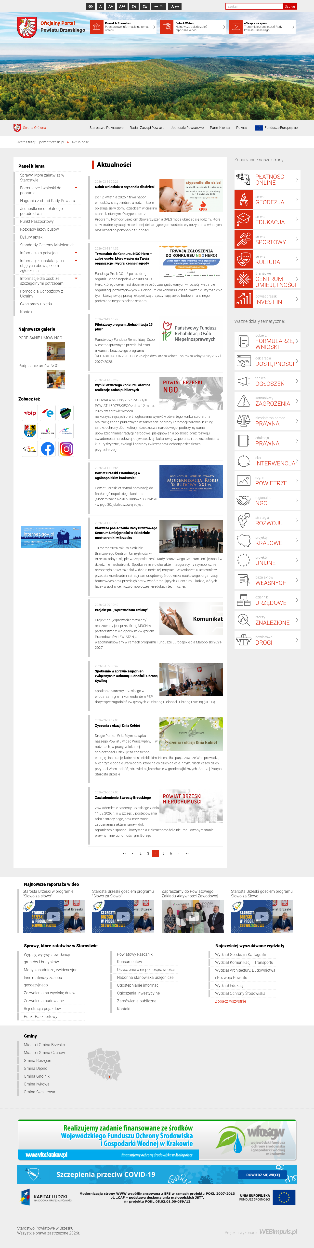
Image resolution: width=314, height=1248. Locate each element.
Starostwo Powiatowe (106, 128)
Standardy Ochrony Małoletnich (47, 245)
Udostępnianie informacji (138, 985)
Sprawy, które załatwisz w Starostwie (42, 177)
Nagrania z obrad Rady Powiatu (47, 200)
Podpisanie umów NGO (38, 365)
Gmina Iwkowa (37, 1084)
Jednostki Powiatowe (187, 128)
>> (186, 853)
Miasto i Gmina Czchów (44, 1052)
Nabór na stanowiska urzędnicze (145, 977)
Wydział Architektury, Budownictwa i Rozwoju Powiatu (245, 974)
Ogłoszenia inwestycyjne (138, 993)
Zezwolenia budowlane (44, 1000)
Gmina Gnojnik (37, 1076)
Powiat (241, 128)
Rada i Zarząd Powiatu (147, 128)
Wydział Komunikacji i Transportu (244, 962)
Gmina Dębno (35, 1068)
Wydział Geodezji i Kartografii (240, 954)
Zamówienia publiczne (136, 1001)
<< (125, 853)
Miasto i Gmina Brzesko (44, 1044)
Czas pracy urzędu (36, 304)
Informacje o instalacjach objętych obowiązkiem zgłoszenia (42, 265)
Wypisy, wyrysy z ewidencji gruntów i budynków (47, 958)
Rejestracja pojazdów (42, 1008)
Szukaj (290, 6)
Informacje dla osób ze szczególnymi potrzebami (42, 281)
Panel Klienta (220, 128)
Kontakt (27, 312)
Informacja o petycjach (40, 253)
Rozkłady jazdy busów (39, 229)
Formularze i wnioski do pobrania (40, 190)
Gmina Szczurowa (39, 1092)
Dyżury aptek (31, 237)
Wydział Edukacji (230, 985)
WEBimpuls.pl (278, 1231)
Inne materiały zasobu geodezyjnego (43, 981)
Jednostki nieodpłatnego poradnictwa (41, 211)
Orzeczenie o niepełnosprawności (146, 969)
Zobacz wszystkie (230, 1001)
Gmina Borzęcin (37, 1060)
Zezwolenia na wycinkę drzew (49, 993)
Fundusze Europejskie (275, 128)
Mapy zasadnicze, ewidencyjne (50, 969)
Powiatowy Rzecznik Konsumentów (135, 958)
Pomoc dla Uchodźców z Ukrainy (41, 293)
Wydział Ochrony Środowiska (240, 993)
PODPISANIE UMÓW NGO (40, 338)
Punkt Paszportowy (37, 221)
